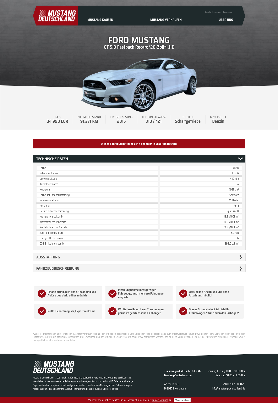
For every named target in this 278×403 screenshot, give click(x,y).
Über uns (226, 19)
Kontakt (208, 12)
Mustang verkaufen (166, 19)
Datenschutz (227, 12)
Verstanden (182, 400)
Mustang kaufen (100, 19)
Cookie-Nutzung (160, 400)
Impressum (216, 12)
